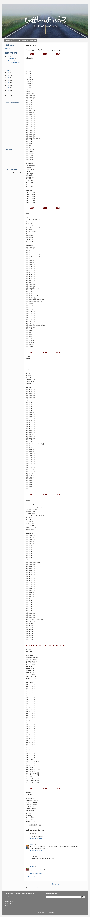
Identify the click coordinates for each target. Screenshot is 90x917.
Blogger (52, 912)
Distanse (7, 908)
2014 (8, 83)
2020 (8, 56)
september (11, 58)
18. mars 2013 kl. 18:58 (36, 873)
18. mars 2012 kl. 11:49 (36, 850)
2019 (8, 70)
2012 (8, 88)
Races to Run (8, 899)
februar (11, 67)
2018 (8, 72)
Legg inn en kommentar (34, 877)
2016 (8, 77)
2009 (8, 95)
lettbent (32, 844)
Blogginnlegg (8, 40)
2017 (8, 75)
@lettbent (7, 48)
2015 (8, 80)
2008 (8, 98)
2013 (8, 85)
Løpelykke (33, 40)
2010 (8, 93)
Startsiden (55, 884)
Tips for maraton (9, 906)
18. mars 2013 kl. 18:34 (36, 861)
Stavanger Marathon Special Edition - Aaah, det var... (14, 62)
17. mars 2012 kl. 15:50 (36, 838)
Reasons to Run (9, 901)
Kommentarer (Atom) (38, 888)
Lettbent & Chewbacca (21, 40)
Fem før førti (8, 903)
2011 (8, 90)
